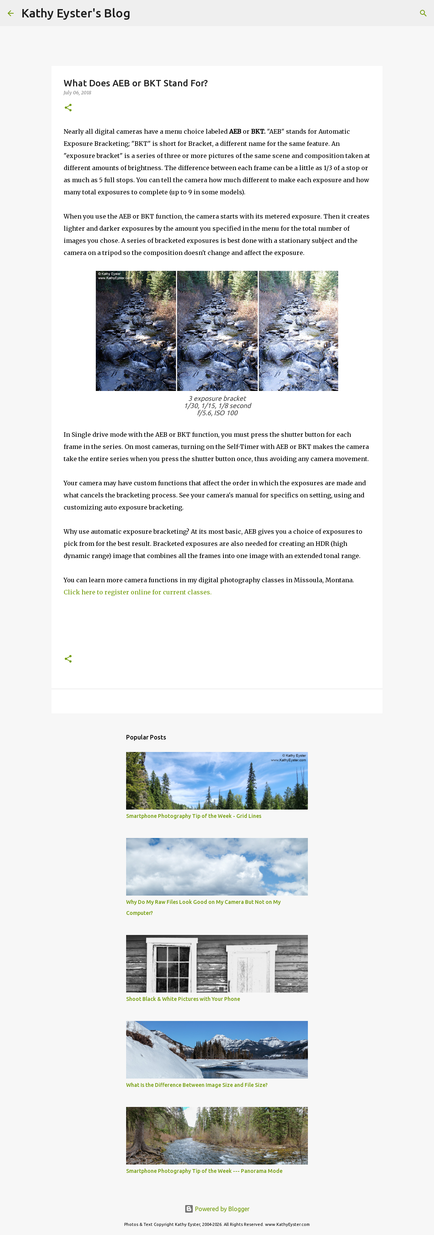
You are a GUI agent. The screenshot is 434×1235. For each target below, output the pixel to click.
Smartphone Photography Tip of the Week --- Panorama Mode (204, 1171)
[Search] (140, 13)
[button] (68, 108)
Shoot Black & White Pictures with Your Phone (183, 999)
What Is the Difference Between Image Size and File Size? (197, 1085)
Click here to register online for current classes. (138, 592)
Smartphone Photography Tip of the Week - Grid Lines (193, 816)
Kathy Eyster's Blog (75, 13)
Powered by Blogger (217, 1208)
